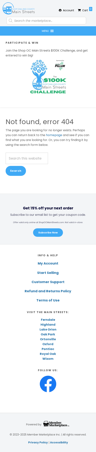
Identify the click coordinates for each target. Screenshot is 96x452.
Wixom (47, 359)
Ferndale (48, 320)
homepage (54, 135)
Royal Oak (48, 354)
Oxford (47, 344)
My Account (48, 263)
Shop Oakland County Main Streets (18, 8)
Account (68, 10)
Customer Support (48, 282)
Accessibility (59, 442)
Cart (87, 9)
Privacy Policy (38, 442)
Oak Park (48, 334)
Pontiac (48, 349)
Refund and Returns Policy (48, 291)
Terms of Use (48, 300)
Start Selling (48, 272)
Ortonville (48, 339)
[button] (45, 31)
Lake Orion (48, 329)
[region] (48, 219)
